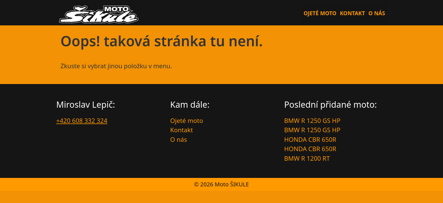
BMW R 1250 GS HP (312, 120)
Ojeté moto (319, 13)
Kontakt (352, 13)
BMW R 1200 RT (307, 158)
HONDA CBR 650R (310, 139)
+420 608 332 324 (81, 120)
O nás (376, 13)
